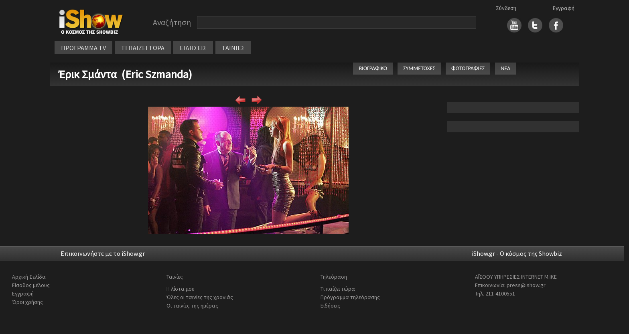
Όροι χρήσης (27, 302)
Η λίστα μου (180, 288)
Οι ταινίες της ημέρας (192, 305)
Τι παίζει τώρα (338, 288)
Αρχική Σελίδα (29, 276)
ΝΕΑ (505, 68)
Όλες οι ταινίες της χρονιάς (199, 297)
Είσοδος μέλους (31, 285)
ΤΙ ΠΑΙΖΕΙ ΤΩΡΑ (142, 48)
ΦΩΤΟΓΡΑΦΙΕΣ (468, 68)
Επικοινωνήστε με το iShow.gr (103, 253)
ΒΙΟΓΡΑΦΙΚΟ (373, 68)
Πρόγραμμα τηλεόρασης (350, 297)
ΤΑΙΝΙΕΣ (233, 48)
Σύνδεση (506, 8)
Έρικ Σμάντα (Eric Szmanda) (125, 74)
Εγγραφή (563, 8)
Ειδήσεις (330, 305)
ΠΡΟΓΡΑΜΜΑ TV (83, 48)
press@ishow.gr (526, 285)
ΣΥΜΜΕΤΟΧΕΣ (419, 68)
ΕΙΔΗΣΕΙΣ (193, 48)
